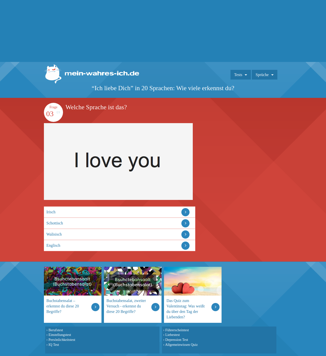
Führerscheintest (177, 330)
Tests (238, 75)
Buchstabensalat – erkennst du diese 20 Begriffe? (62, 306)
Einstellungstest (59, 335)
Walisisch (54, 234)
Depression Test (176, 340)
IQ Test (53, 345)
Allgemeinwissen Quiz (181, 345)
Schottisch (54, 223)
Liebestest (172, 335)
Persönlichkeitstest (61, 340)
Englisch (53, 245)
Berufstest (55, 330)
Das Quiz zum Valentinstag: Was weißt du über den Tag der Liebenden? (185, 309)
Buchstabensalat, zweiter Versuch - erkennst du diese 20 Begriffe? (126, 306)
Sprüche (262, 75)
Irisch (50, 212)
